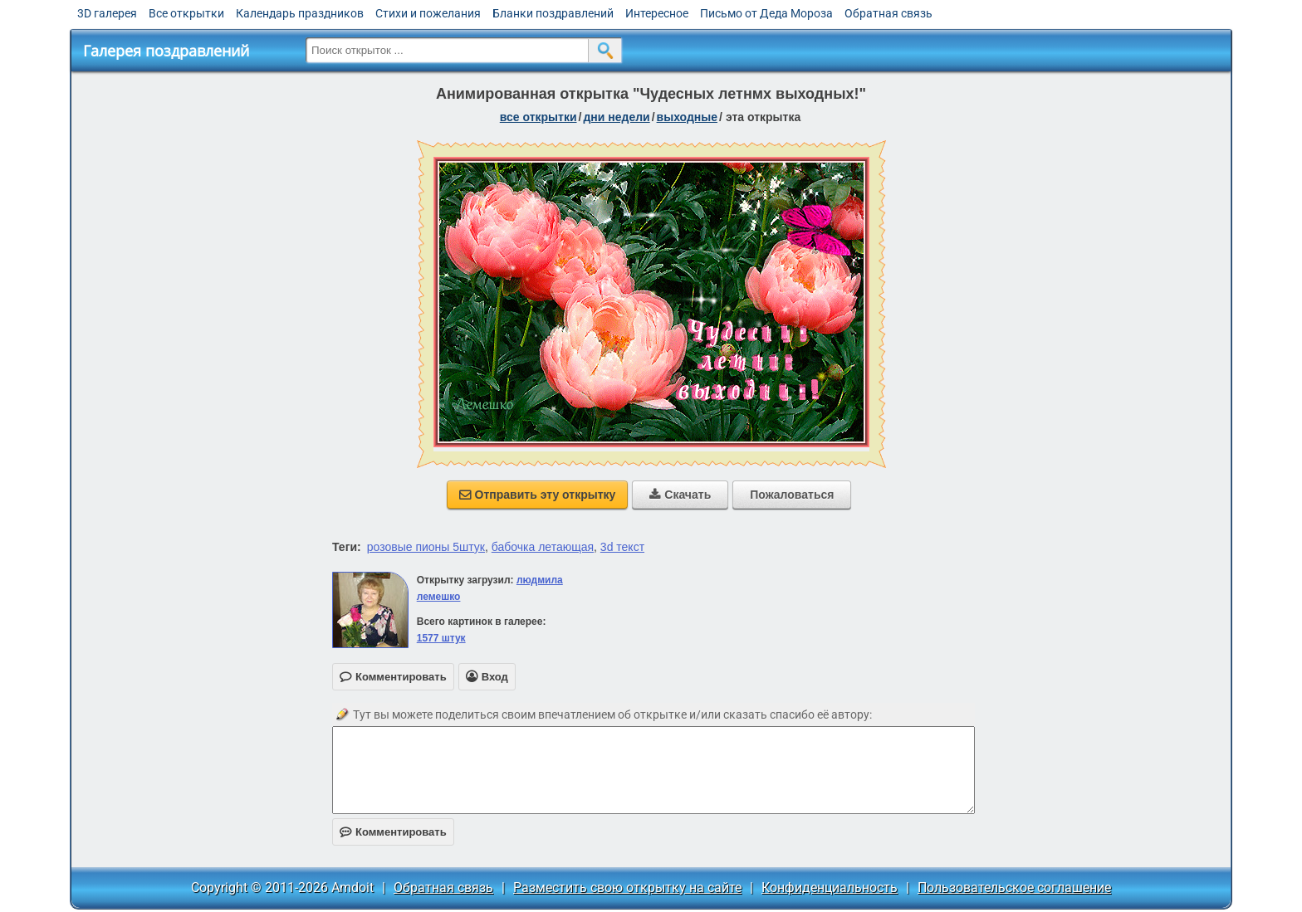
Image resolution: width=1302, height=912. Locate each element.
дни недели (616, 117)
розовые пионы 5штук (426, 547)
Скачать (680, 494)
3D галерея (107, 13)
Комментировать (393, 832)
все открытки (538, 117)
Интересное (656, 13)
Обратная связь (888, 13)
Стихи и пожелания (428, 13)
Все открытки (186, 13)
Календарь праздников (300, 13)
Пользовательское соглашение (1014, 887)
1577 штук (441, 638)
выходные (687, 117)
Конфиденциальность (829, 887)
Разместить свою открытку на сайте (627, 887)
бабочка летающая (543, 547)
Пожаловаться (792, 494)
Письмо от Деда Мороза (766, 13)
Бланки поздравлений (553, 13)
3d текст (622, 547)
